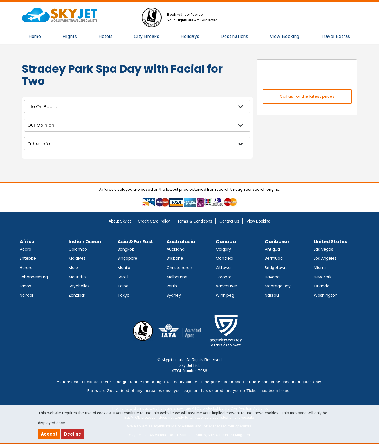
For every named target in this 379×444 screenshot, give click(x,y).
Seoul (123, 277)
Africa (27, 241)
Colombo (78, 249)
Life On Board (42, 106)
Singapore (127, 258)
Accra (25, 249)
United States (330, 241)
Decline (72, 434)
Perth (172, 286)
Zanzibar (77, 295)
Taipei (123, 286)
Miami (320, 267)
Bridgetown (276, 267)
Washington (325, 295)
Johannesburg (34, 277)
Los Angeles (325, 258)
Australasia (181, 241)
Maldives (77, 258)
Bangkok (126, 249)
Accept (49, 434)
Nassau (272, 295)
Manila (124, 267)
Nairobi (26, 295)
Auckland (176, 249)
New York (322, 277)
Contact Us (229, 221)
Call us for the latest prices (307, 96)
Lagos (25, 286)
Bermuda (274, 258)
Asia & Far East (135, 241)
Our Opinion (40, 125)
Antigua (272, 249)
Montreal (224, 258)
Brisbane (175, 258)
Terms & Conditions (194, 221)
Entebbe (28, 258)
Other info (38, 144)
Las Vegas (323, 249)
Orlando (321, 286)
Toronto (224, 277)
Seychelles (79, 286)
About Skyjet (120, 221)
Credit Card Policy (154, 221)
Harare (26, 267)
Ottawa (223, 267)
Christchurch (179, 267)
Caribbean (278, 241)
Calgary (223, 249)
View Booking (258, 221)
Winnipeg (225, 295)
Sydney (174, 295)
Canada (226, 241)
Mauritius (77, 277)
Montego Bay (278, 286)
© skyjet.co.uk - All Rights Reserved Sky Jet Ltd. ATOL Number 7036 (189, 365)
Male (73, 267)
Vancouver (226, 286)
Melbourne (177, 277)
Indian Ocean (85, 241)
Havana (272, 277)
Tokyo (123, 295)
